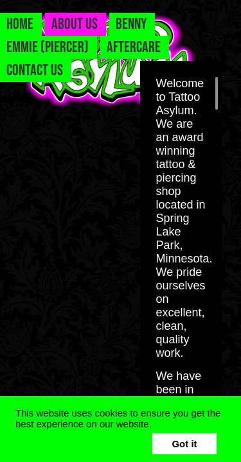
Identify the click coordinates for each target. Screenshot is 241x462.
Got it (184, 443)
